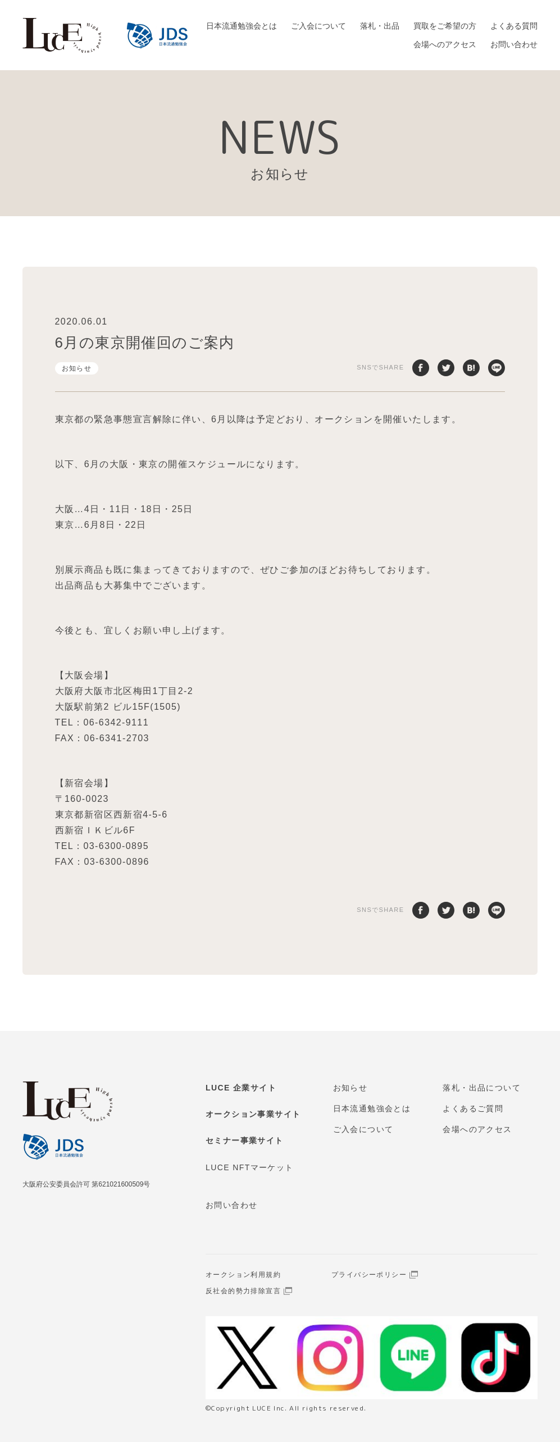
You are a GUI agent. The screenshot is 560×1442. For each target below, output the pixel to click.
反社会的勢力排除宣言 (243, 1291)
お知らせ (77, 368)
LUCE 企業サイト (241, 1087)
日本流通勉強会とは (241, 25)
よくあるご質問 (473, 1108)
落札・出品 (379, 25)
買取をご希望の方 (444, 25)
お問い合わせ (514, 44)
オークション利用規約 (243, 1275)
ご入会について (318, 25)
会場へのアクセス (444, 44)
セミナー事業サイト (245, 1140)
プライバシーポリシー (369, 1275)
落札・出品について (482, 1087)
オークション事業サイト (253, 1114)
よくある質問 (514, 25)
